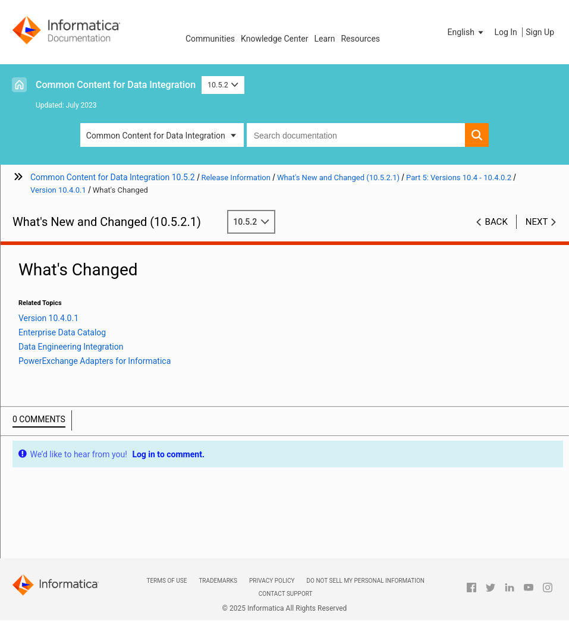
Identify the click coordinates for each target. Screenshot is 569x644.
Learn (324, 38)
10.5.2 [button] (223, 84)
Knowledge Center (274, 38)
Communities (210, 38)
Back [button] (496, 221)
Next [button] (537, 221)
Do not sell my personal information (366, 580)
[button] (467, 32)
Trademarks (218, 580)
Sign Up (540, 32)
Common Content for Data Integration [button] (155, 135)
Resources (360, 38)
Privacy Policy (271, 580)
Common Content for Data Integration (116, 84)
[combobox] (356, 135)
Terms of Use (166, 580)
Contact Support (286, 593)
